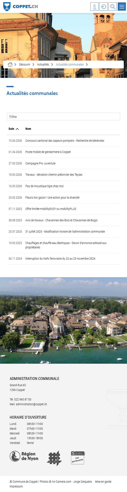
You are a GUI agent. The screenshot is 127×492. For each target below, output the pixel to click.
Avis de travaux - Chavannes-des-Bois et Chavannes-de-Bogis (61, 220)
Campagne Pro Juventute (40, 163)
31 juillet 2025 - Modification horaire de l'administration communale (65, 231)
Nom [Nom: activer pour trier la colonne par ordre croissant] (28, 128)
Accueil (10, 64)
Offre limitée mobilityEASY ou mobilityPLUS (50, 209)
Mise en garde (103, 481)
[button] (24, 64)
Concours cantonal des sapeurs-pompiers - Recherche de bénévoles (64, 140)
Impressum (16, 486)
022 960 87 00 (22, 399)
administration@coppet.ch (31, 404)
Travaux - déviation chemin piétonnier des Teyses (53, 174)
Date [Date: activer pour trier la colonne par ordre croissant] (11, 128)
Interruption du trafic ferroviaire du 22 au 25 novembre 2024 (60, 258)
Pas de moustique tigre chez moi (44, 186)
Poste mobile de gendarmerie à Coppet (48, 152)
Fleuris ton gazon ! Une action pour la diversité (52, 197)
